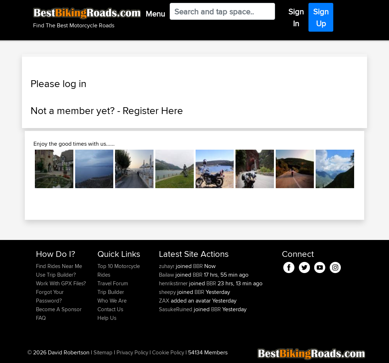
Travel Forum (112, 283)
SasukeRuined (176, 309)
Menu (155, 13)
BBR (198, 266)
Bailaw (167, 274)
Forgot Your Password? (50, 296)
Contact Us (110, 309)
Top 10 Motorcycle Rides (118, 270)
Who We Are (112, 300)
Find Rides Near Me (59, 266)
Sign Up (321, 17)
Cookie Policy (168, 352)
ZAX (165, 300)
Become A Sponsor (59, 309)
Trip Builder (110, 292)
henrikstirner (174, 283)
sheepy (168, 292)
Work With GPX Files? (61, 283)
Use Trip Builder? (56, 274)
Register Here (153, 110)
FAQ (41, 318)
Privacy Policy (132, 352)
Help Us (106, 318)
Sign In (296, 17)
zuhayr (167, 266)
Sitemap (103, 352)
